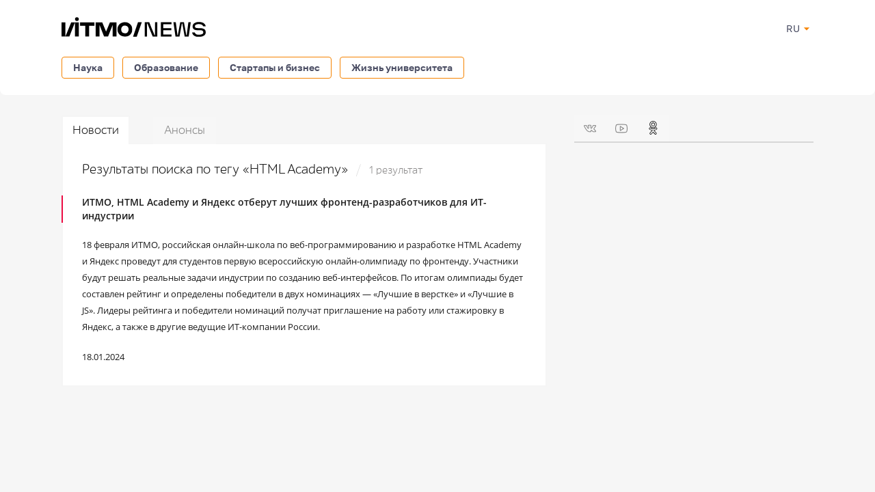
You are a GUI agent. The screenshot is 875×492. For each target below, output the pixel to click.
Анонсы (184, 130)
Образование (166, 67)
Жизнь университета (402, 67)
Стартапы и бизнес (275, 67)
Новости (95, 130)
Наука (88, 67)
